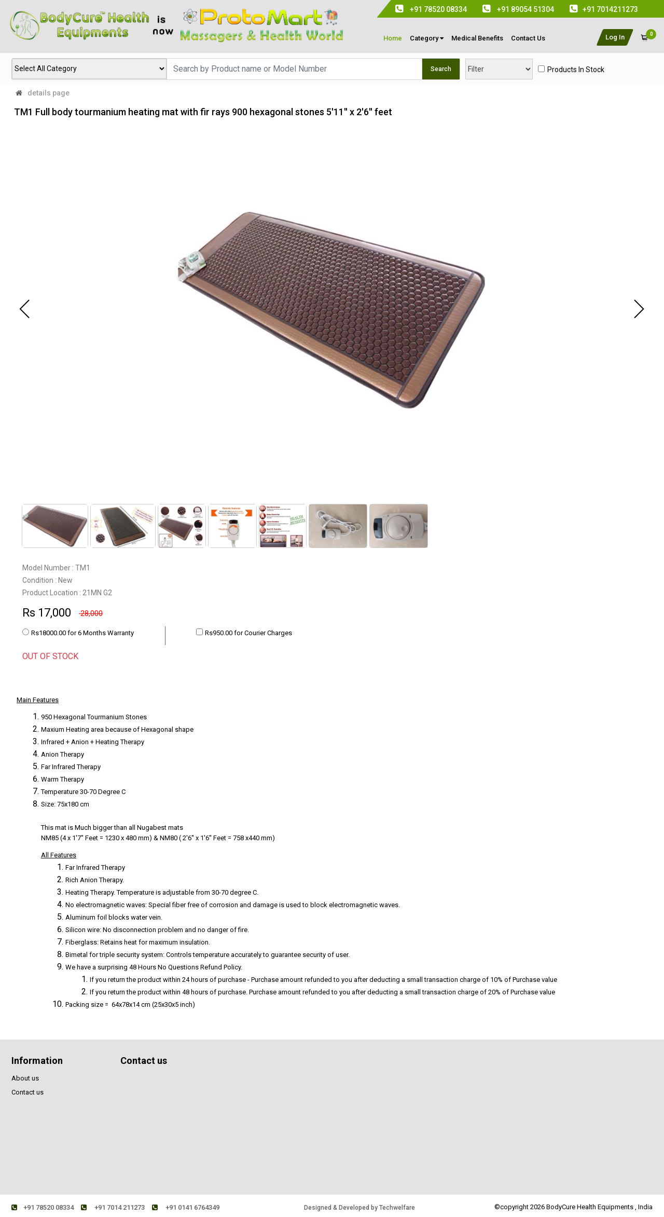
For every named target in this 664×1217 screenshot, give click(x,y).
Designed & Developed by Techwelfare (359, 1207)
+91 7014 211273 (113, 1207)
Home (392, 38)
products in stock (575, 69)
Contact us (27, 1092)
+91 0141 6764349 (185, 1207)
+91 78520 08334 (42, 1207)
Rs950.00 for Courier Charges (248, 633)
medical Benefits (477, 38)
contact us (528, 38)
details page (48, 93)
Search (441, 69)
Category (427, 38)
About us (25, 1078)
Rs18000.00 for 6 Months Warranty (82, 633)
